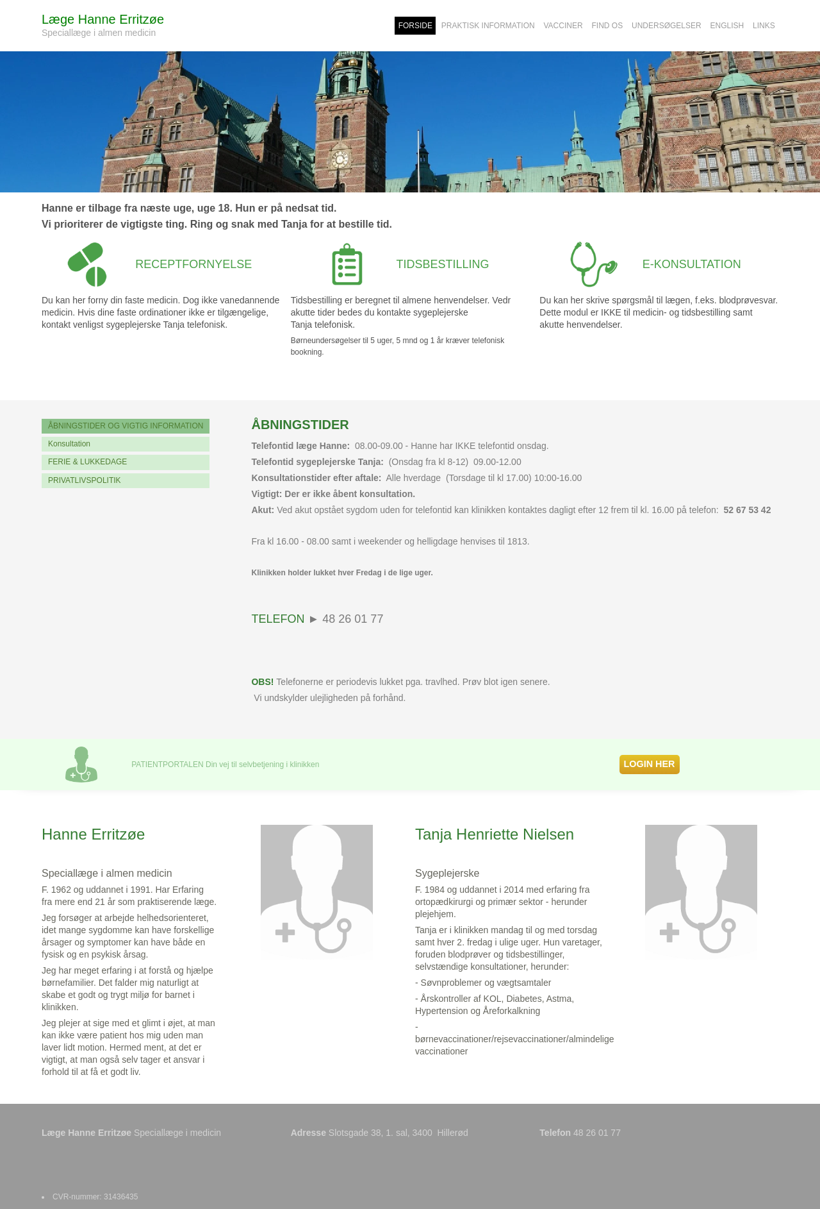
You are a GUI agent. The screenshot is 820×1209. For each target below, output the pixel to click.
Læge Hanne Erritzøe (103, 19)
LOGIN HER (649, 764)
